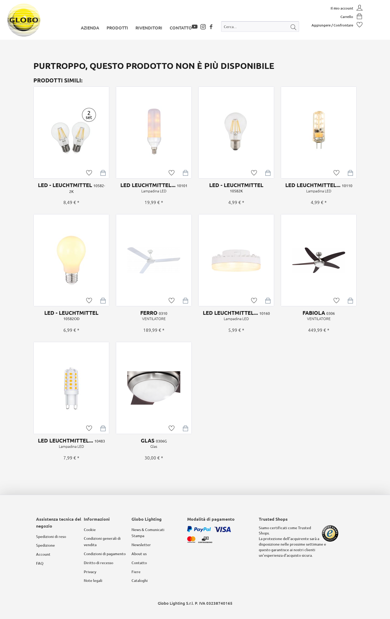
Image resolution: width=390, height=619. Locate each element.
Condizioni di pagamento (105, 553)
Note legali (93, 580)
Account (43, 554)
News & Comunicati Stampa (148, 532)
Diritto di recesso (98, 562)
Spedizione (45, 545)
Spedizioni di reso (51, 536)
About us (139, 553)
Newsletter (141, 544)
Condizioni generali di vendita (102, 541)
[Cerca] (293, 26)
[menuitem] (260, 28)
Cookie (90, 529)
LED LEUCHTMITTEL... (153, 187)
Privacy (90, 571)
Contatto (139, 562)
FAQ (39, 563)
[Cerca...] (260, 26)
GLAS (153, 443)
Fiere (136, 571)
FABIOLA (318, 315)
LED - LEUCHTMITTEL (71, 187)
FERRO (153, 315)
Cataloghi (140, 580)
